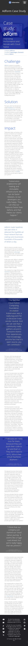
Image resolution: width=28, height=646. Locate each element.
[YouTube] (3, 619)
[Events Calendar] (24, 629)
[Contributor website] (24, 619)
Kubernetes (12, 109)
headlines (19, 227)
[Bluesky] (3, 632)
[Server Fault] (3, 626)
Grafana (18, 171)
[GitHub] (24, 622)
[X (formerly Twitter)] (3, 635)
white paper (17, 252)
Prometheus (10, 107)
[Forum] (3, 622)
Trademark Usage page (14, 636)
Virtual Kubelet (9, 596)
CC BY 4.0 (18, 622)
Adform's (6, 65)
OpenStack (17, 71)
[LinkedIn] (3, 629)
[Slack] (24, 626)
